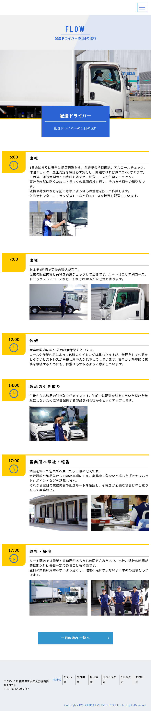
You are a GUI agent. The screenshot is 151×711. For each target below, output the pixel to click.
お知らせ (68, 679)
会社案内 (81, 679)
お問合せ (140, 679)
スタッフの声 (110, 679)
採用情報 (94, 679)
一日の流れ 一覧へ (75, 638)
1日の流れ (126, 679)
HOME (57, 679)
